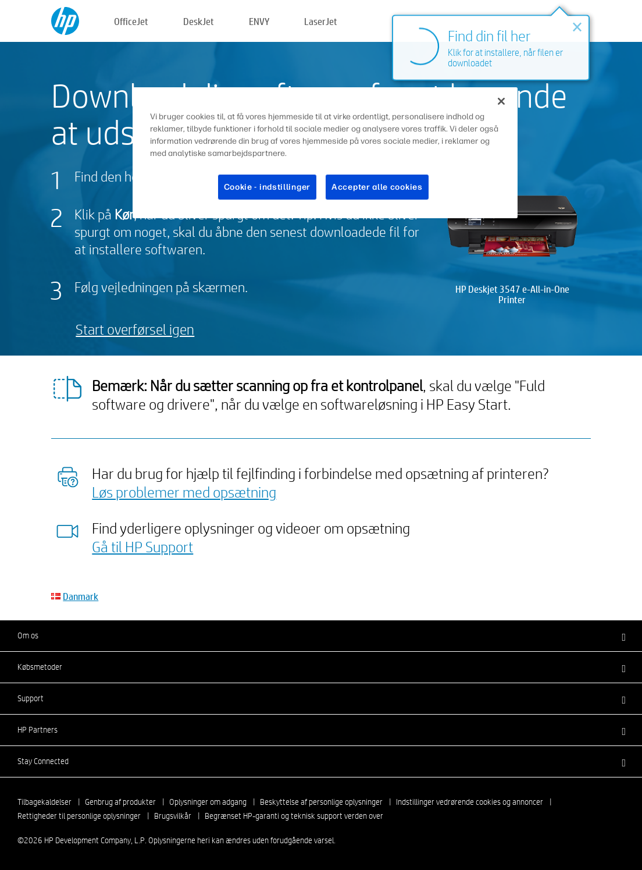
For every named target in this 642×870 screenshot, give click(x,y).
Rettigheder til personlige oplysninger (79, 816)
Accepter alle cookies (377, 187)
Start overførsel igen (135, 329)
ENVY (259, 21)
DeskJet (198, 21)
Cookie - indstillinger (267, 187)
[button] (321, 635)
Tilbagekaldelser (44, 802)
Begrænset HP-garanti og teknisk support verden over (294, 816)
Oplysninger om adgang (208, 802)
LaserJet (320, 21)
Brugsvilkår (172, 816)
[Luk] (501, 101)
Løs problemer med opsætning (184, 491)
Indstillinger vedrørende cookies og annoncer (469, 802)
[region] (325, 153)
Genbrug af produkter (120, 802)
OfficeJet (131, 21)
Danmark (80, 596)
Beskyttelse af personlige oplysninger (321, 802)
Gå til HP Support (142, 546)
